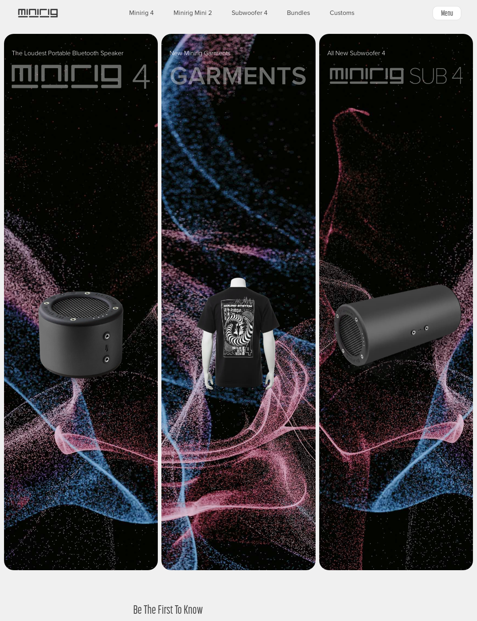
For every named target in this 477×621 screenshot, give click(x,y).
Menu (447, 13)
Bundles (298, 13)
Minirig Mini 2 (193, 13)
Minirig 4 (141, 13)
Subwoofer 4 (250, 13)
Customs (342, 13)
